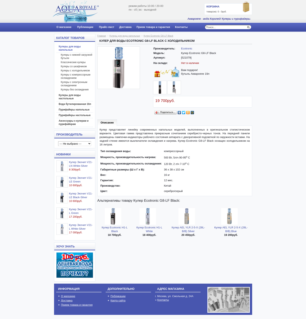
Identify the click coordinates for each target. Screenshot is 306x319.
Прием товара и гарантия (153, 27)
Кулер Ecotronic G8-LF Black (158, 36)
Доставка (125, 27)
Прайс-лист (106, 27)
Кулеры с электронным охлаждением (74, 84)
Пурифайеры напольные (74, 109)
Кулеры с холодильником (75, 70)
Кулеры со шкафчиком (74, 66)
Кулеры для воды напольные (70, 48)
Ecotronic (186, 48)
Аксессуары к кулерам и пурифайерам (74, 122)
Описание (107, 122)
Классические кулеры (73, 62)
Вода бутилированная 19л (75, 104)
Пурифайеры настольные (75, 115)
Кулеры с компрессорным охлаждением (76, 76)
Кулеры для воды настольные (70, 97)
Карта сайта (118, 300)
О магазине (64, 27)
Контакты (181, 27)
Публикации (85, 27)
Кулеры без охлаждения (75, 89)
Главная (101, 36)
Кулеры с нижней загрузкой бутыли (76, 56)
